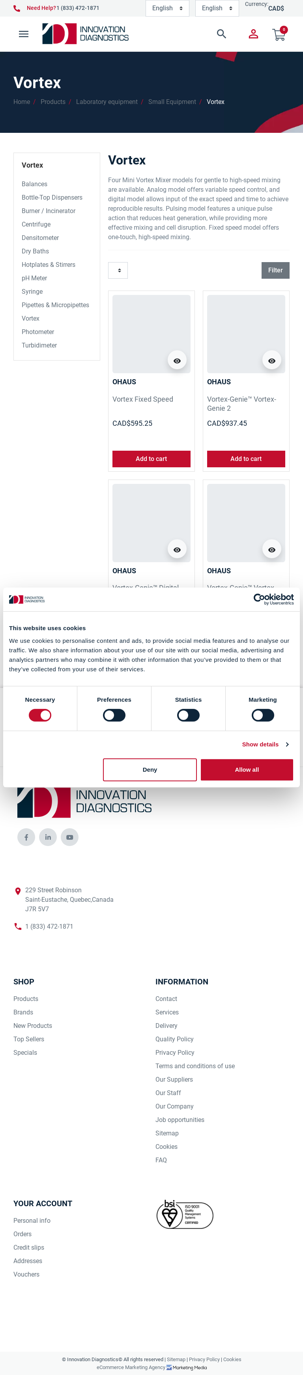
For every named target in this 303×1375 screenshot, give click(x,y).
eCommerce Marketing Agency (131, 1367)
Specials (25, 1052)
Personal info (31, 1220)
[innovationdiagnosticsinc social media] (26, 837)
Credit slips (28, 1247)
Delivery (166, 1025)
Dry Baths (35, 251)
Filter (275, 270)
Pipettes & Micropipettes (55, 305)
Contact (166, 999)
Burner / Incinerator (48, 211)
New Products (32, 1025)
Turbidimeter (39, 345)
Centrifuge (36, 224)
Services (167, 1012)
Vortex (215, 102)
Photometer (38, 332)
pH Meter (34, 278)
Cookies (166, 1146)
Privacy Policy (175, 1052)
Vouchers (26, 1274)
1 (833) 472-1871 (77, 8)
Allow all (247, 769)
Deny (150, 769)
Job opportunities (179, 1120)
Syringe (32, 291)
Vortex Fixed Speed (142, 399)
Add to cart (151, 459)
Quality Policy (174, 1039)
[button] (184, 34)
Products (53, 102)
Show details (260, 744)
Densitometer (40, 238)
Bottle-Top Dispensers (52, 197)
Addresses (27, 1261)
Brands (23, 1012)
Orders (22, 1234)
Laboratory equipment (107, 102)
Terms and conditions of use (195, 1066)
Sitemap (167, 1133)
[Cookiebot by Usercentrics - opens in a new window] (259, 599)
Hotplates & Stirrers (48, 264)
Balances (34, 184)
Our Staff (168, 1093)
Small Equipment (172, 102)
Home (21, 102)
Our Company (174, 1106)
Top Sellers (28, 1039)
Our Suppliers (174, 1079)
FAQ (161, 1160)
